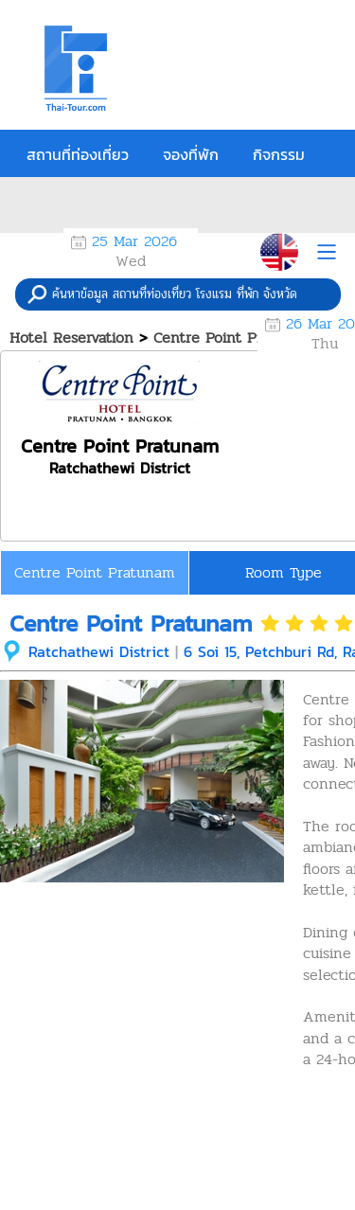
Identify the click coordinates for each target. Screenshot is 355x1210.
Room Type (283, 572)
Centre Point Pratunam (94, 572)
